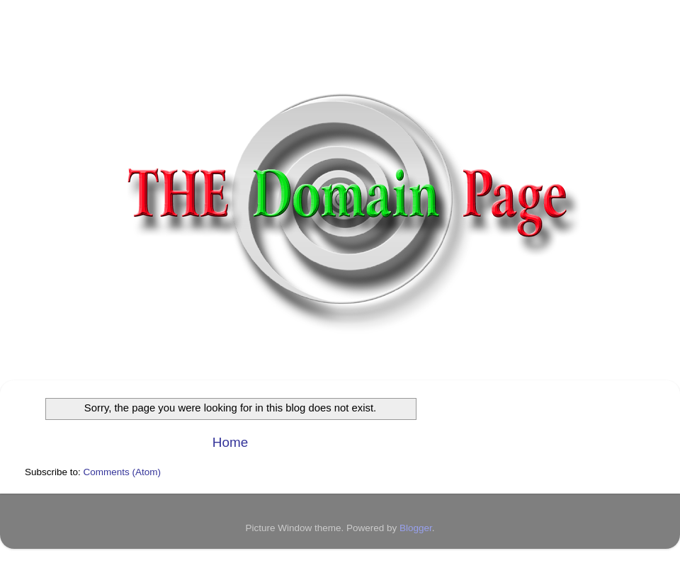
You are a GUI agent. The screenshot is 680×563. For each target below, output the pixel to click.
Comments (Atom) (123, 472)
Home (230, 442)
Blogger (416, 528)
